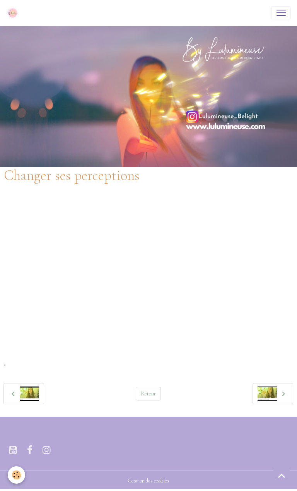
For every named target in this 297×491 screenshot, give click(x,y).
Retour (148, 393)
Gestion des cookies (148, 480)
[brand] (14, 12)
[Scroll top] (281, 475)
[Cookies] (16, 475)
